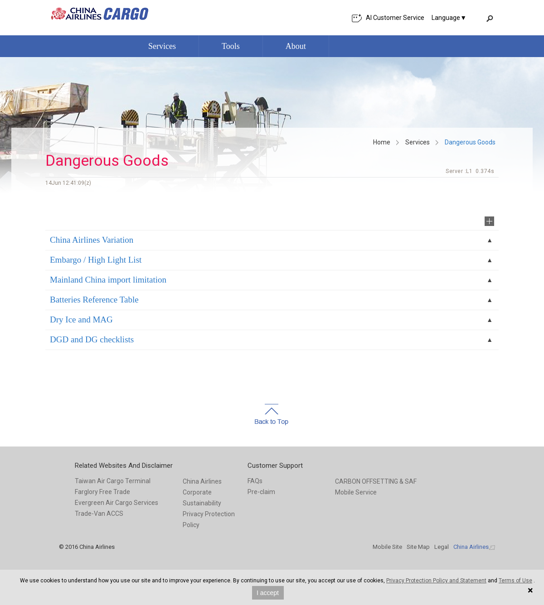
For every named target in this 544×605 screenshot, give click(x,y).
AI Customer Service (387, 18)
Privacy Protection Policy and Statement (436, 580)
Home (381, 142)
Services (417, 142)
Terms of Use (515, 580)
